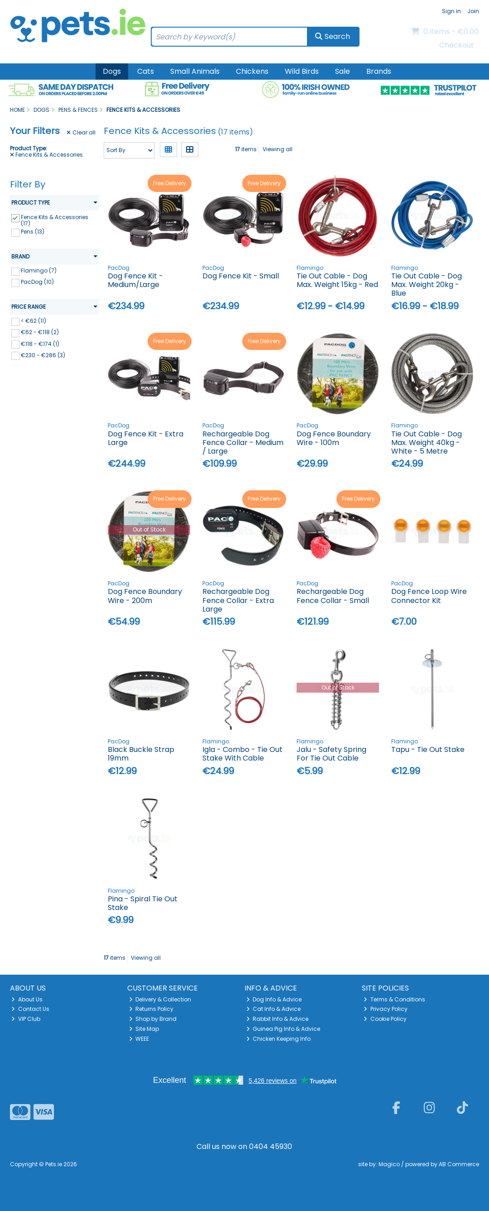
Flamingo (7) (39, 270)
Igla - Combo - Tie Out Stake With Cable (242, 753)
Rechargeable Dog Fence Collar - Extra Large (238, 600)
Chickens (252, 71)
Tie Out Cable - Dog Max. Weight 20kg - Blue (426, 284)
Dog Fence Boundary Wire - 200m (145, 595)
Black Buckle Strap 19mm (141, 753)
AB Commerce (459, 1164)
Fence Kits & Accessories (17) (54, 220)
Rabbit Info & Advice (277, 1019)
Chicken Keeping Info (278, 1039)
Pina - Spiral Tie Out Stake (142, 903)
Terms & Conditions (394, 999)
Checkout (456, 45)
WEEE (139, 1039)
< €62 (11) (33, 321)
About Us (27, 999)
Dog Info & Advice (274, 999)
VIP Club (25, 1019)
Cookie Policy (385, 1019)
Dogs (112, 71)
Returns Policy (151, 1009)
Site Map (144, 1029)
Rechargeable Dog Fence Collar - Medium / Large (242, 442)
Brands (378, 71)
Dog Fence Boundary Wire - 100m (334, 438)
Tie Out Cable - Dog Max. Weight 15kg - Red (337, 280)
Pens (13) (32, 231)
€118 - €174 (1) (40, 343)
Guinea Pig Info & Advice (283, 1029)
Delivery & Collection (160, 999)
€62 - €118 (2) (40, 332)
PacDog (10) (37, 282)
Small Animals (195, 71)
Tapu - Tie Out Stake (428, 749)
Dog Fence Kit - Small (240, 276)
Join (473, 11)
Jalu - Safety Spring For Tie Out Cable (331, 753)
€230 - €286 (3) (43, 355)
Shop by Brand (153, 1019)
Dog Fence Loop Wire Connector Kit (429, 595)
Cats (145, 71)
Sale (342, 71)
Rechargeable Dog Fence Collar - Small (333, 595)
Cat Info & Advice (273, 1009)
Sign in (451, 11)
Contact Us (30, 1009)
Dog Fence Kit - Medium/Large (135, 280)
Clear (81, 132)
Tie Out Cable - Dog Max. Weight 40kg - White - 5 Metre (426, 442)
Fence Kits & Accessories (46, 155)
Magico (389, 1164)
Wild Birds (302, 71)
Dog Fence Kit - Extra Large (145, 438)
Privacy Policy (386, 1009)
